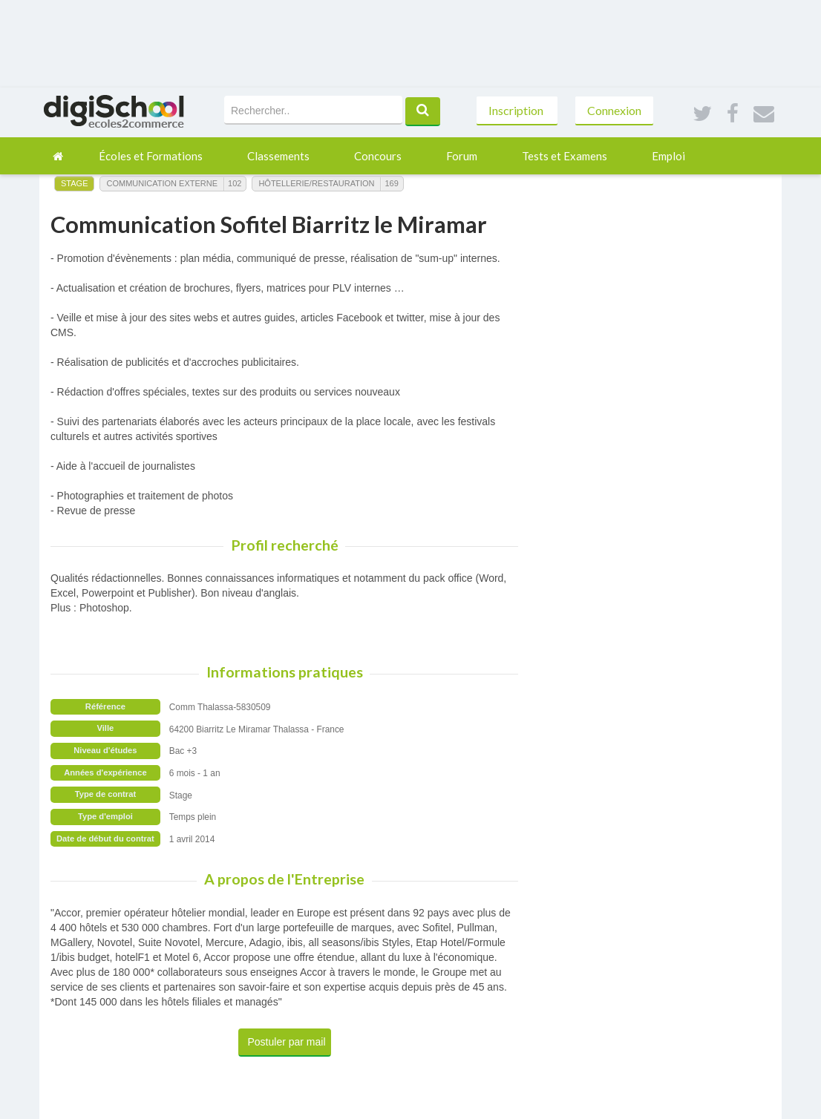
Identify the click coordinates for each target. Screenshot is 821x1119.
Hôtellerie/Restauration (316, 183)
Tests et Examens (564, 156)
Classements (278, 156)
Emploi (668, 156)
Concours (378, 156)
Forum (461, 156)
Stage (74, 183)
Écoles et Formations (151, 156)
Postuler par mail (287, 1042)
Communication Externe (161, 183)
